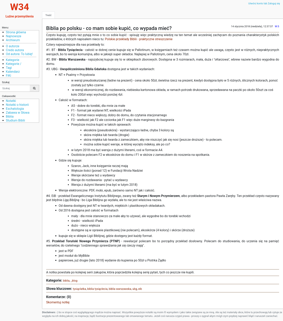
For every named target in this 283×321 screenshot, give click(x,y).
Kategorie (12, 60)
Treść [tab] (48, 15)
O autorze (12, 46)
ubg (134, 288)
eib (140, 288)
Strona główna (16, 32)
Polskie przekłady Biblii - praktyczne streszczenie (138, 39)
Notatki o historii (17, 105)
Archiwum (13, 40)
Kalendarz (13, 71)
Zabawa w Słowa (17, 112)
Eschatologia (15, 109)
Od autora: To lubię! (19, 54)
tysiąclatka (79, 288)
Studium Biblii (15, 120)
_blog (74, 280)
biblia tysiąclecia (97, 288)
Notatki (11, 101)
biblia (66, 280)
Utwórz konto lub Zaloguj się (264, 3)
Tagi (9, 68)
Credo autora (15, 50)
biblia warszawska (120, 288)
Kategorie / (13, 64)
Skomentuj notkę (58, 302)
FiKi (8, 75)
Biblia (9, 116)
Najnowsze (13, 36)
